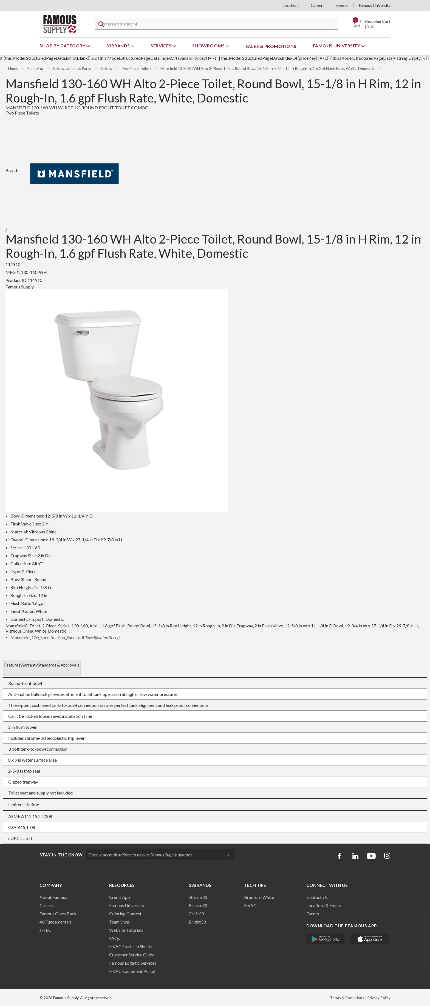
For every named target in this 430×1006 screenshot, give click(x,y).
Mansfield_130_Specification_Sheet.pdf (65, 637)
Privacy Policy (379, 997)
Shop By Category (62, 45)
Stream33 (198, 897)
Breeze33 (198, 905)
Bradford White (259, 897)
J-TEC (45, 930)
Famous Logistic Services (132, 962)
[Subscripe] (225, 854)
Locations (291, 5)
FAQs (114, 938)
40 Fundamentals (55, 921)
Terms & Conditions (347, 997)
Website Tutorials (126, 930)
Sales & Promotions (270, 46)
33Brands (118, 45)
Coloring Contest (125, 913)
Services (161, 45)
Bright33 (197, 921)
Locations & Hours (323, 905)
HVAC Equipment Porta (131, 971)
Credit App (119, 897)
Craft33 (196, 913)
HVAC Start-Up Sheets (130, 946)
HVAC (250, 905)
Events (342, 5)
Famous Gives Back (58, 913)
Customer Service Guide (131, 954)
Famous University (375, 5)
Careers (317, 5)
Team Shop (119, 921)
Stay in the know (61, 854)
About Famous (53, 897)
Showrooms (209, 45)
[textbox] (215, 24)
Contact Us (317, 897)
